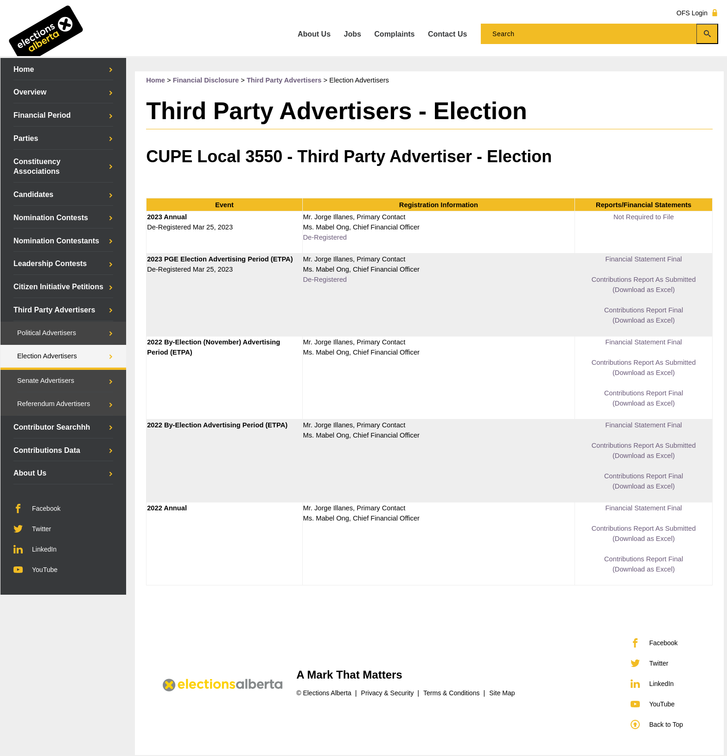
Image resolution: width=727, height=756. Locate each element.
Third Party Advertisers (54, 310)
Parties (25, 138)
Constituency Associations (36, 167)
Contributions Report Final (643, 310)
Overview (29, 92)
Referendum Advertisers (53, 403)
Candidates (33, 194)
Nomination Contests (50, 218)
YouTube (35, 569)
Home (23, 69)
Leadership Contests (50, 263)
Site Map (502, 693)
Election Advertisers (47, 356)
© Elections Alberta (323, 693)
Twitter (32, 529)
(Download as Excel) (643, 289)
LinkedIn (35, 549)
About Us (29, 473)
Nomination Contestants (56, 241)
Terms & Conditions (451, 693)
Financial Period (42, 115)
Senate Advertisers (45, 380)
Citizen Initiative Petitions (58, 287)
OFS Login (697, 12)
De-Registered (325, 237)
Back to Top (657, 724)
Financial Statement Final (643, 259)
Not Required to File (643, 217)
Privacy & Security (387, 693)
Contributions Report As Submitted (644, 279)
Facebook (36, 508)
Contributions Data (46, 450)
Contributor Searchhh (51, 427)
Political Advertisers (46, 333)
